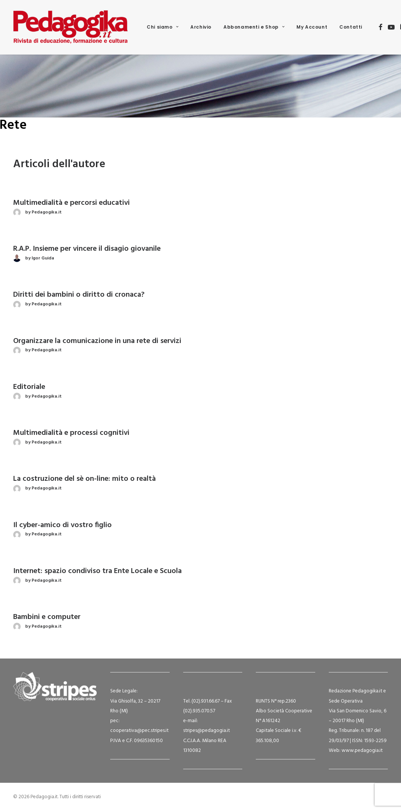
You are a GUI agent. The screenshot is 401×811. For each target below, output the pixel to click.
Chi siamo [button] (162, 27)
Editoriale (29, 387)
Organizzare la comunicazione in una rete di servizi (97, 341)
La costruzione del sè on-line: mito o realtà (84, 479)
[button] (380, 27)
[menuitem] (162, 27)
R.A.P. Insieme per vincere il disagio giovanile (87, 249)
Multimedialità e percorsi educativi (71, 203)
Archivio (200, 27)
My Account (311, 27)
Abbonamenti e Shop (253, 27)
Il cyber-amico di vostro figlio (62, 525)
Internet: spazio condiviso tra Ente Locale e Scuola (97, 571)
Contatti (350, 27)
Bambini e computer (47, 617)
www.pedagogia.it (362, 751)
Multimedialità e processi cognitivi (71, 433)
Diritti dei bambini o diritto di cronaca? (78, 295)
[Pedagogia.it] (70, 27)
